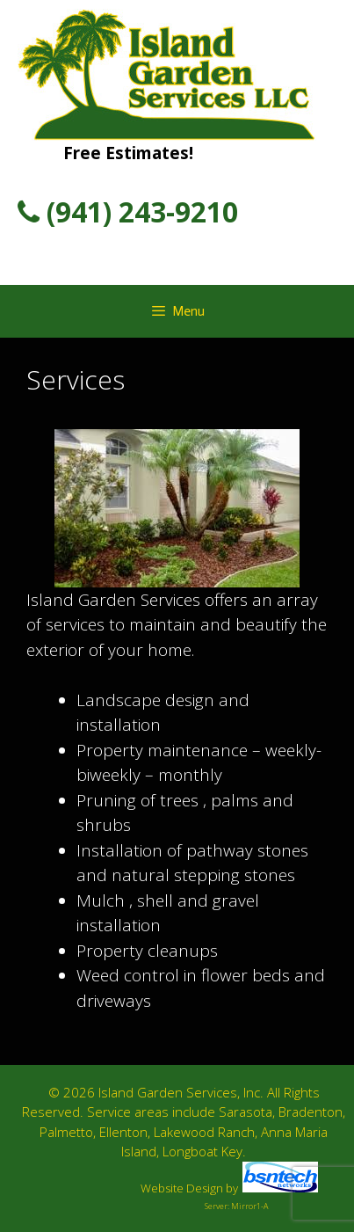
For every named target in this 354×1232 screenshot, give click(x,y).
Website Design (182, 1188)
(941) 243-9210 (128, 211)
